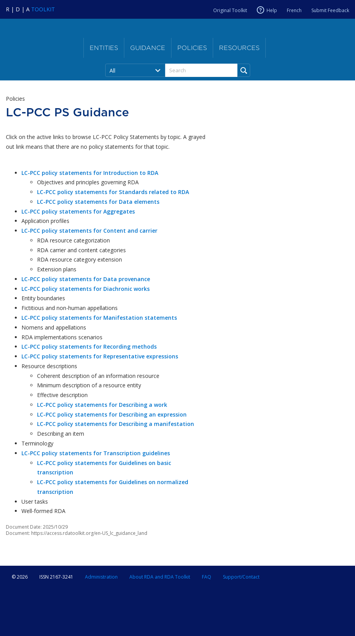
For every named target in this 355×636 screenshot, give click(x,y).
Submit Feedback (330, 10)
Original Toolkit (230, 10)
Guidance (147, 48)
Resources (239, 48)
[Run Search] (243, 70)
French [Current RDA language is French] (294, 10)
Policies (192, 48)
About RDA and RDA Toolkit (159, 577)
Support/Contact (241, 577)
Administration (101, 577)
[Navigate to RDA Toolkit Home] (30, 9)
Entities (104, 48)
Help (272, 10)
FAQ (206, 577)
